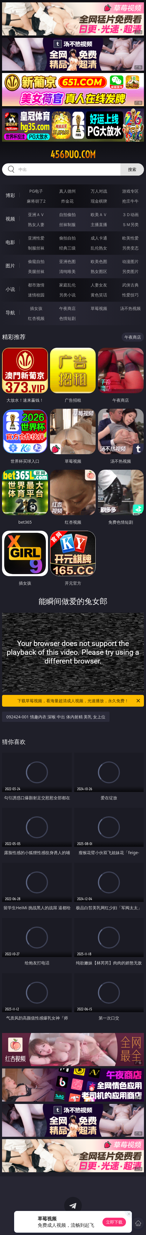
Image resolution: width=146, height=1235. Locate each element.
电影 (10, 242)
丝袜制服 (67, 224)
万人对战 (99, 191)
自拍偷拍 (67, 214)
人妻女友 (99, 285)
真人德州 (67, 191)
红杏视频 (36, 318)
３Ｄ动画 (130, 214)
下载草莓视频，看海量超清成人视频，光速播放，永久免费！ (79, 700)
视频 (10, 219)
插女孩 (36, 308)
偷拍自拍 (67, 238)
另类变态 (130, 248)
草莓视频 (99, 308)
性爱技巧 (130, 295)
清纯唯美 (67, 271)
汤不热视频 (130, 308)
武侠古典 (130, 285)
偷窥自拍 (36, 261)
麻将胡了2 (36, 201)
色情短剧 (67, 318)
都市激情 (36, 285)
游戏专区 (130, 191)
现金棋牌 (99, 201)
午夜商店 (67, 308)
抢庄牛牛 (130, 201)
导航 (10, 312)
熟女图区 (99, 271)
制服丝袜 (36, 248)
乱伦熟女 (99, 248)
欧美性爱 (130, 238)
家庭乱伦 (67, 285)
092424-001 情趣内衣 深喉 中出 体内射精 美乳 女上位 (55, 717)
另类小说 (67, 295)
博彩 (10, 195)
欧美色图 (99, 261)
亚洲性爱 (36, 238)
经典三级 (67, 248)
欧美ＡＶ (99, 214)
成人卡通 (99, 238)
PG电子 (36, 191)
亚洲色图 (67, 261)
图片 (10, 265)
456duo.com (73, 154)
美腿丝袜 (36, 271)
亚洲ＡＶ (36, 214)
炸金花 (67, 201)
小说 (10, 289)
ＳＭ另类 (130, 224)
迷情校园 (36, 295)
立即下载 (114, 1222)
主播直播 (99, 224)
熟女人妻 (36, 224)
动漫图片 (130, 261)
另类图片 (130, 271)
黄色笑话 (99, 295)
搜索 (132, 169)
